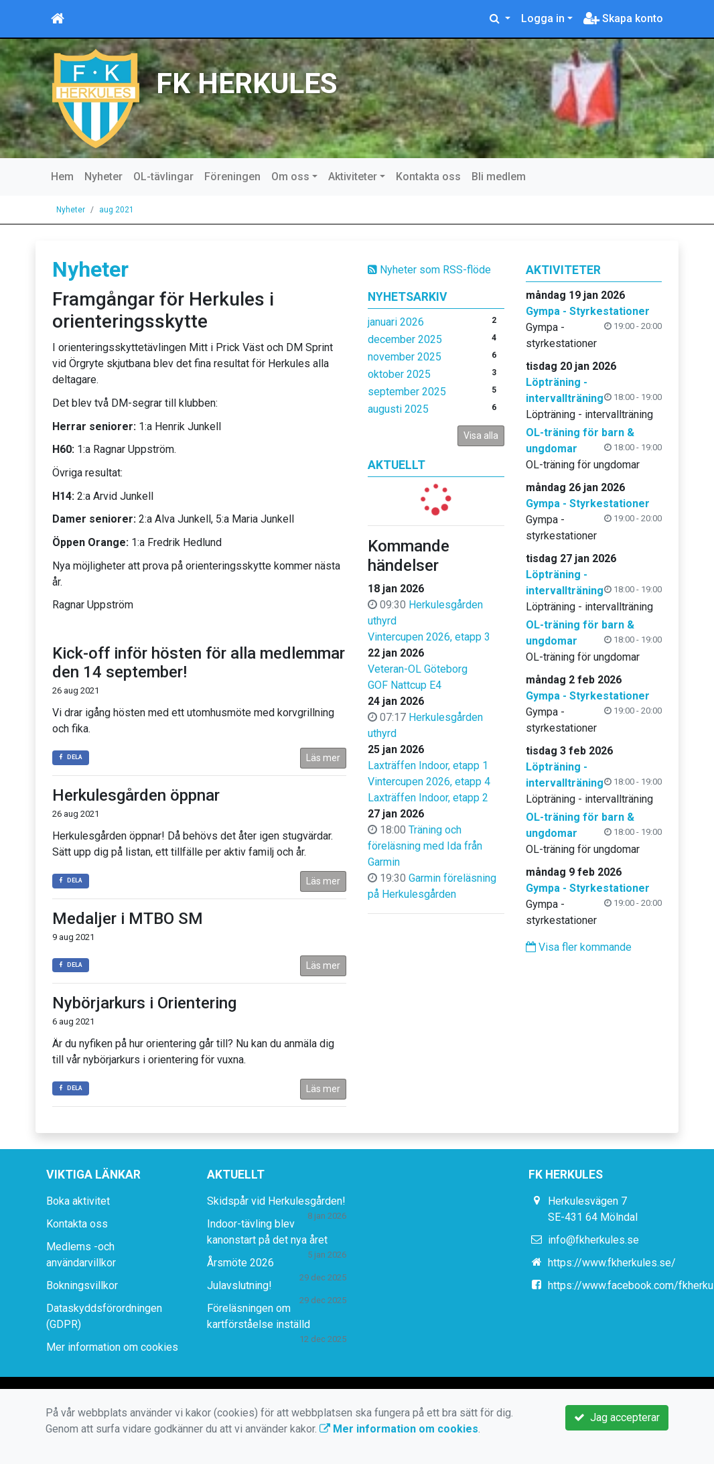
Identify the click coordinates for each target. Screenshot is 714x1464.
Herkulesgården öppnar (136, 795)
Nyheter (103, 176)
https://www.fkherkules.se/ (612, 1262)
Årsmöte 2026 (240, 1262)
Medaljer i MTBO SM (127, 918)
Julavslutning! (239, 1285)
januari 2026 (396, 322)
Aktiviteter (352, 176)
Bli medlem (499, 176)
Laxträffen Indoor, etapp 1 (428, 765)
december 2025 (405, 339)
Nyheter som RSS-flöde (429, 269)
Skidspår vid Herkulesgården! (276, 1201)
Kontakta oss (428, 176)
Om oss (290, 176)
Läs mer (323, 757)
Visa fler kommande (579, 947)
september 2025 (407, 391)
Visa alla (480, 435)
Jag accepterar (617, 1417)
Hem (62, 176)
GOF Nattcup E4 (404, 685)
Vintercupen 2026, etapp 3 (429, 636)
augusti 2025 (398, 409)
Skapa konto (623, 18)
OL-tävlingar (163, 176)
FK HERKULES (247, 83)
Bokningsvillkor (82, 1285)
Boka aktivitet (78, 1201)
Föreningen (232, 176)
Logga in (543, 18)
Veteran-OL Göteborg (418, 669)
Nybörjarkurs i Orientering (144, 1003)
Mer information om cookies (112, 1347)
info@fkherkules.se (593, 1240)
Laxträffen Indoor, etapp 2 (428, 797)
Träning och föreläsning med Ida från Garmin (425, 845)
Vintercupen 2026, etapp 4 (429, 781)
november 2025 (404, 356)
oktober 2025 (399, 374)
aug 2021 (116, 209)
